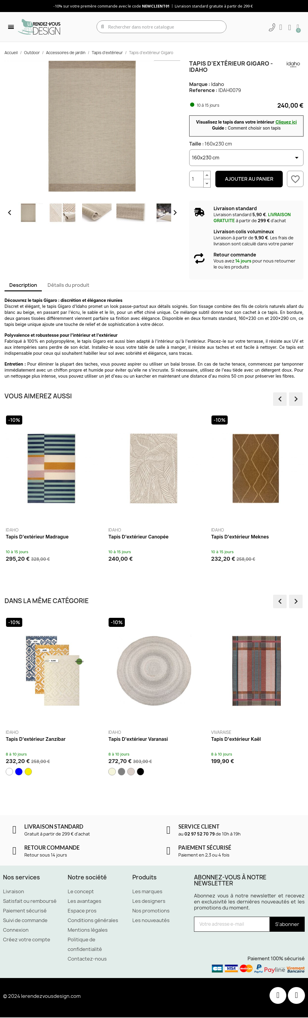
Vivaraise (225, 732)
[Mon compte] (280, 27)
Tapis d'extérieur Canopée (161, 537)
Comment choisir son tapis (254, 127)
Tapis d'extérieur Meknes (263, 537)
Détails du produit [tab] (68, 285)
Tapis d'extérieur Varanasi (142, 739)
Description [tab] (23, 285)
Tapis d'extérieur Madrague (60, 537)
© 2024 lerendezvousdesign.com (42, 996)
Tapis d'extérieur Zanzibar (40, 739)
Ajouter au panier (249, 179)
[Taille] (246, 157)
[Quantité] (196, 179)
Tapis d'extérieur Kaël (240, 739)
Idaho (217, 84)
